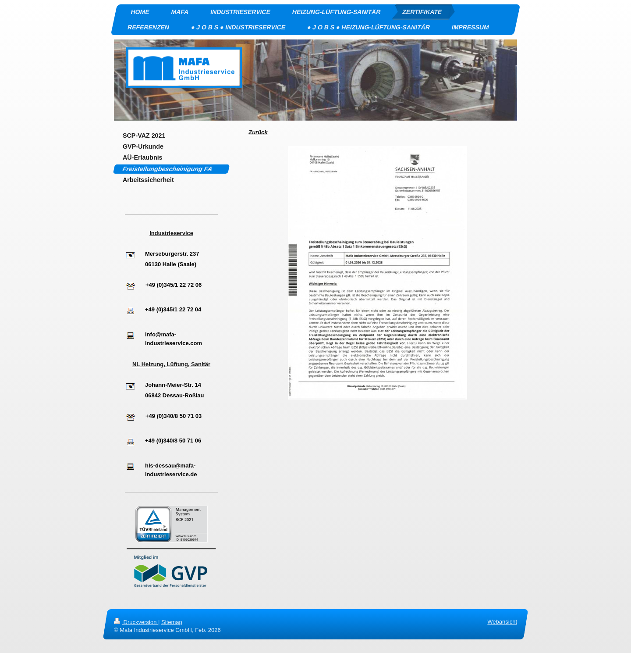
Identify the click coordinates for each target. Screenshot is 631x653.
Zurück (257, 132)
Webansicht (502, 621)
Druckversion (136, 622)
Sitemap (171, 622)
